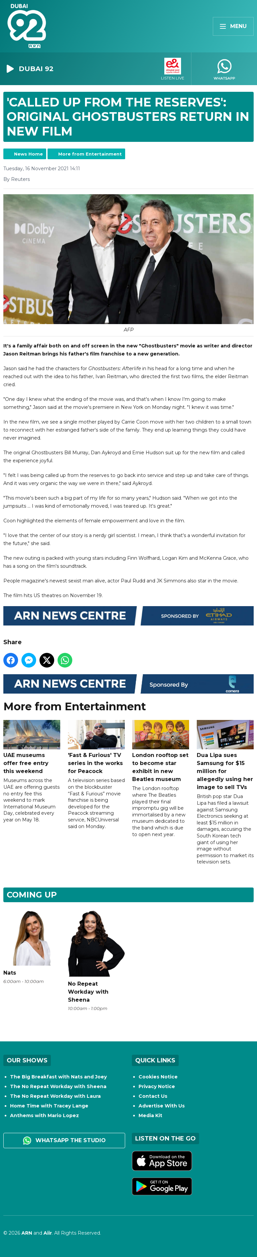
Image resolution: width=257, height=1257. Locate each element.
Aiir (48, 1233)
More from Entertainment (90, 154)
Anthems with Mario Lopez (44, 1115)
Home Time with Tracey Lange (49, 1106)
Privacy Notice (157, 1086)
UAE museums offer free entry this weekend (31, 747)
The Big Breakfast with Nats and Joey (58, 1077)
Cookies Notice (158, 1077)
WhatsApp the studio (64, 1141)
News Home (28, 154)
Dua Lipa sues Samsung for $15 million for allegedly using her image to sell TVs (225, 755)
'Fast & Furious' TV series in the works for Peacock (96, 747)
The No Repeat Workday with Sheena (58, 1086)
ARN (26, 1233)
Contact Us (153, 1096)
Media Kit (150, 1115)
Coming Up (32, 895)
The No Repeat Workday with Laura (55, 1096)
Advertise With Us (162, 1106)
